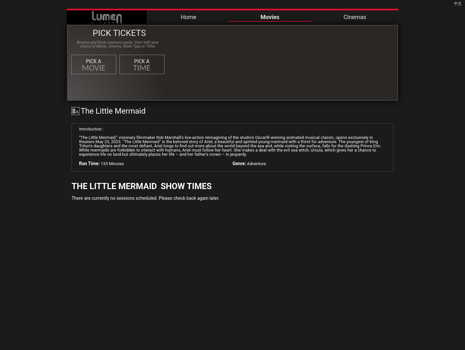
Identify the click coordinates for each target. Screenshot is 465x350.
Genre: (239, 163)
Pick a (94, 65)
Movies (269, 17)
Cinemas (355, 17)
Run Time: (89, 163)
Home (188, 17)
